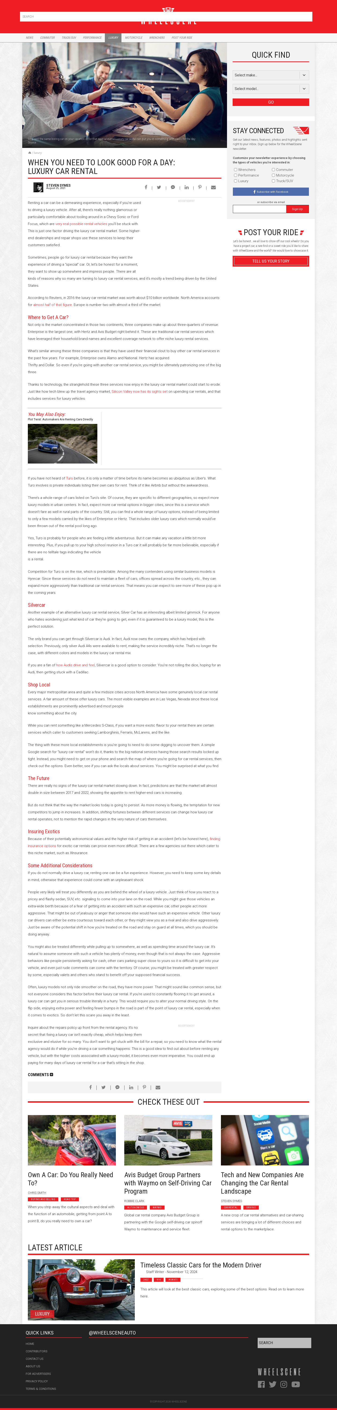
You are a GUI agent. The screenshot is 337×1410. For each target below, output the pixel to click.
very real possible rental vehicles (81, 224)
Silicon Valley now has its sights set (140, 391)
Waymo (157, 1207)
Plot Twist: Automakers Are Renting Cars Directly (60, 419)
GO (271, 102)
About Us (33, 1366)
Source (32, 142)
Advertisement (271, 373)
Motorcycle (133, 37)
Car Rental (231, 1207)
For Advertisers (38, 1374)
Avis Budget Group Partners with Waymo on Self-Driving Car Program (168, 1183)
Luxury (113, 37)
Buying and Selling (43, 1199)
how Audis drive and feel (75, 665)
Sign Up (297, 209)
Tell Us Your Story (270, 261)
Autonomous (135, 1207)
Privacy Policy (37, 1381)
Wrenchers (157, 37)
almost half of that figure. (53, 305)
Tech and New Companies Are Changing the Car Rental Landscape (262, 1183)
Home (30, 1344)
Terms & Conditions (41, 1389)
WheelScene (179, 1401)
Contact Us (35, 1359)
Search (308, 15)
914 (159, 1279)
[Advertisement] (186, 232)
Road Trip (70, 1199)
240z (146, 1279)
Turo (69, 478)
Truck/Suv (69, 37)
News (29, 37)
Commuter (47, 37)
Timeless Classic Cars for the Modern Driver (200, 1265)
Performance (92, 37)
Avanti (172, 1279)
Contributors (37, 1351)
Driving (251, 1207)
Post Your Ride (182, 37)
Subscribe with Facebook (272, 191)
